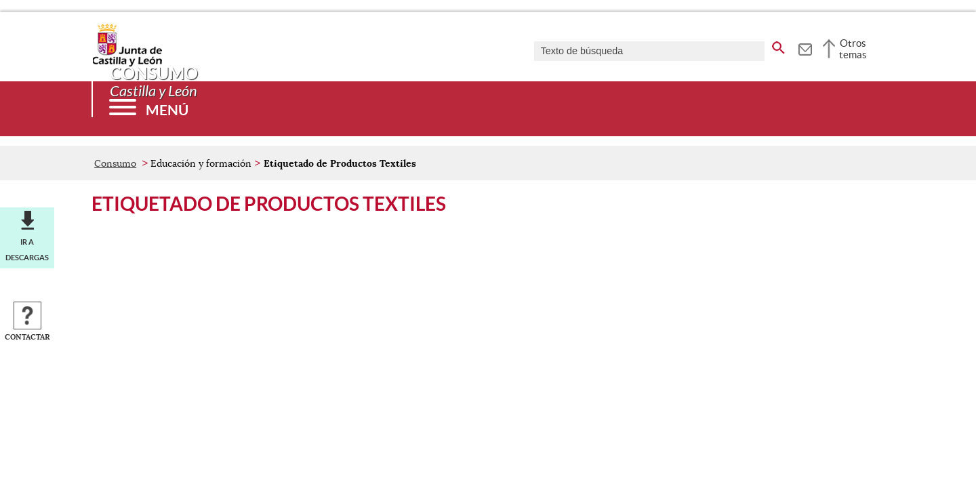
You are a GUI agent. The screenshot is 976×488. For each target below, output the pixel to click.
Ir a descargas (27, 249)
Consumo (115, 163)
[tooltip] (804, 47)
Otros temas (853, 48)
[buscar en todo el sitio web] (778, 45)
